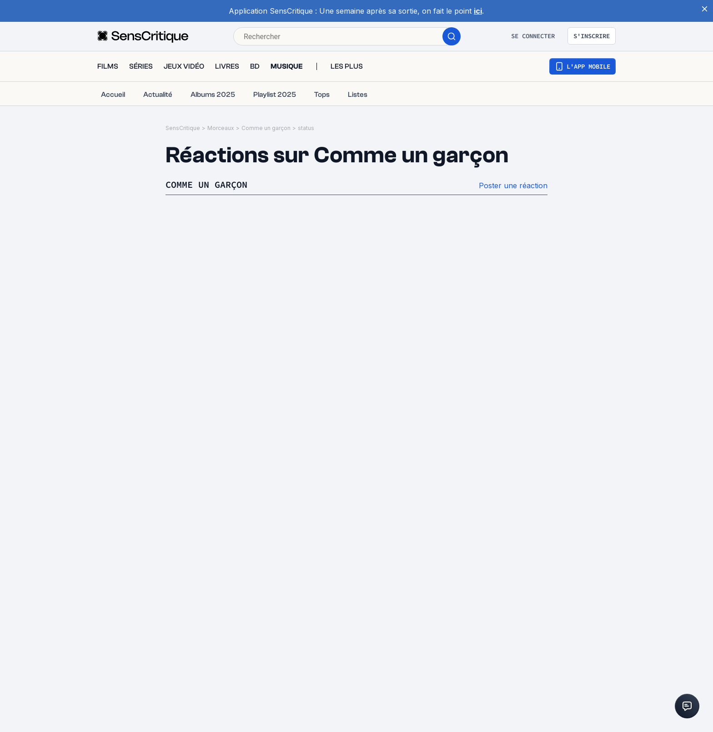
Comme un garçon (266, 128)
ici (478, 10)
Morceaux (220, 128)
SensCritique (183, 128)
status (306, 128)
